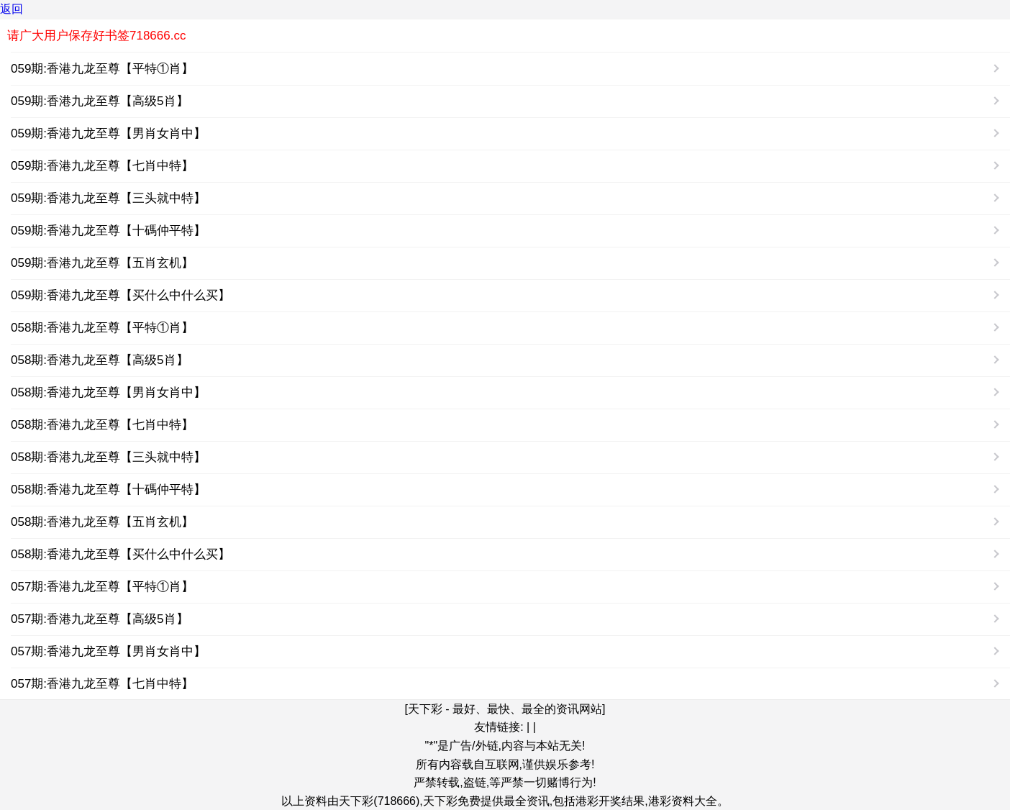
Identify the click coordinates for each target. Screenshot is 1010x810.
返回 (11, 9)
